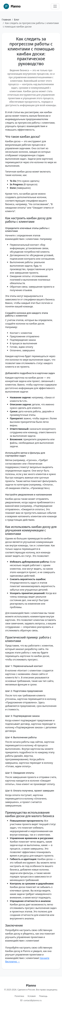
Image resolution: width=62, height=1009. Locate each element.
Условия (31, 996)
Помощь (43, 996)
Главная (6, 19)
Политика (19, 996)
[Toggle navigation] (55, 6)
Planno (12, 6)
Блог (16, 19)
